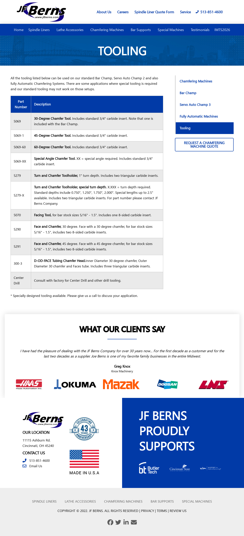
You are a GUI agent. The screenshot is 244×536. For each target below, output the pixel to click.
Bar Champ (188, 93)
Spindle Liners (40, 29)
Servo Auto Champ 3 (195, 104)
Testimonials (200, 29)
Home (18, 29)
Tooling (185, 128)
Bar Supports (142, 29)
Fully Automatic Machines (199, 116)
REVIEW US (178, 510)
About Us (104, 11)
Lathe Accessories (71, 29)
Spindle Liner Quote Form (154, 11)
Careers (123, 11)
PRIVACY (147, 510)
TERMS (162, 510)
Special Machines (172, 29)
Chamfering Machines (108, 29)
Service (185, 11)
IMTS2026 (222, 29)
